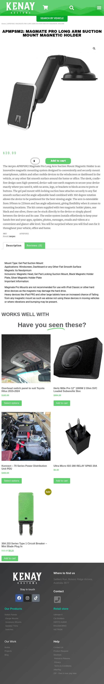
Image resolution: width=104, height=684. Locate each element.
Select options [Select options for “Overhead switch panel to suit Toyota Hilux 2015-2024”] (11, 403)
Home (4, 24)
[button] (71, 7)
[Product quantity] (35, 161)
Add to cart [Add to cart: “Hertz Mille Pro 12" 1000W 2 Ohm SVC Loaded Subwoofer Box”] (62, 403)
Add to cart (58, 161)
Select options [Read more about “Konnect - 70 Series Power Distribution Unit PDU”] (11, 480)
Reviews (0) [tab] (34, 245)
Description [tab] (13, 245)
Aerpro (12, 236)
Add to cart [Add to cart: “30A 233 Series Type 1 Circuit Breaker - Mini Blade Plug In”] (10, 558)
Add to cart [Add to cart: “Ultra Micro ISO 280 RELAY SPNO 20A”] (62, 480)
